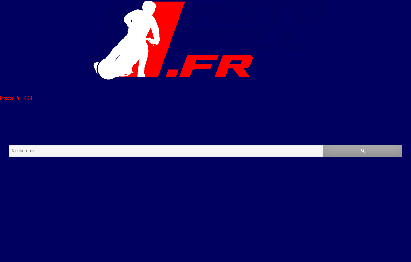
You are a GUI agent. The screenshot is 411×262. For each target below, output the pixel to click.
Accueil (53, 87)
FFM (91, 87)
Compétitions (180, 87)
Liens (274, 87)
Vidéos (235, 87)
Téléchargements (336, 87)
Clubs (126, 87)
